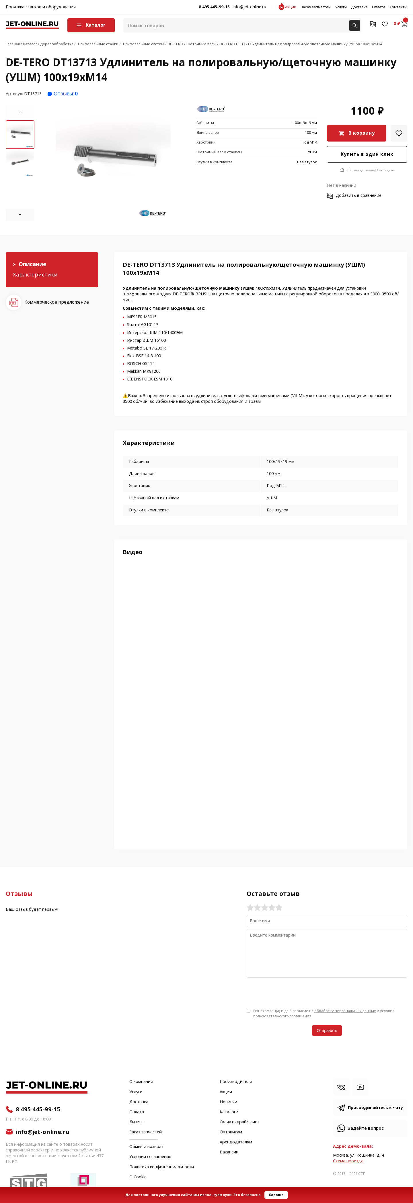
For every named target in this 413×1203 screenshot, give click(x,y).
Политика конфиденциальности (161, 1167)
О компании (141, 1082)
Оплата (378, 7)
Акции (290, 7)
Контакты (398, 7)
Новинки (228, 1102)
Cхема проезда (348, 1161)
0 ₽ (400, 24)
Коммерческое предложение (56, 302)
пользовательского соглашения (282, 1016)
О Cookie (138, 1177)
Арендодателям (236, 1142)
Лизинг (136, 1122)
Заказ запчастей (316, 7)
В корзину (361, 133)
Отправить (327, 1030)
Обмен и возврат (146, 1147)
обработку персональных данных (345, 1011)
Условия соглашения (150, 1157)
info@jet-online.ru (249, 7)
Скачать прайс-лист (239, 1122)
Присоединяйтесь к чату (375, 1108)
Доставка (359, 7)
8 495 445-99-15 (214, 7)
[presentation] (290, 992)
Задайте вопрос (366, 1128)
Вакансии (229, 1152)
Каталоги (229, 1112)
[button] (20, 112)
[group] (113, 163)
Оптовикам (231, 1132)
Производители (236, 1082)
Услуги (341, 7)
